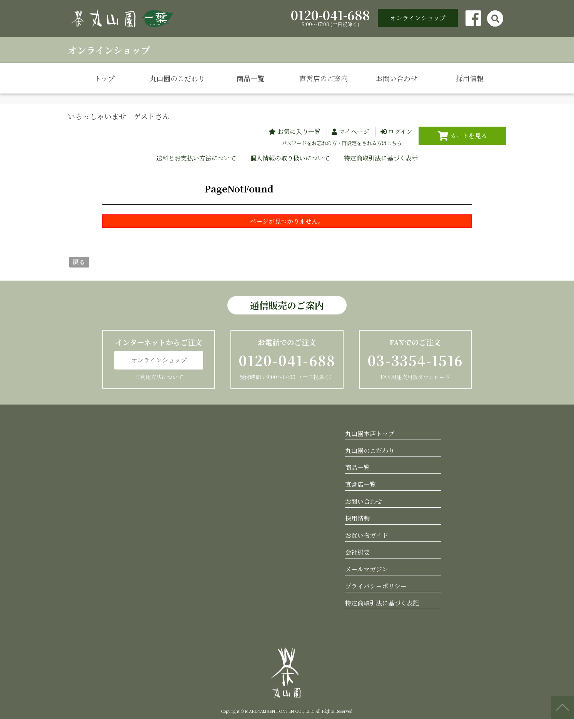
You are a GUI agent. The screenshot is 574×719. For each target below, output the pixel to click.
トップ (104, 78)
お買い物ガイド (366, 535)
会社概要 (357, 552)
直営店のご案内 (323, 78)
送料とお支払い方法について (196, 158)
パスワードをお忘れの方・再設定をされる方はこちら (342, 143)
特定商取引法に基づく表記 (382, 603)
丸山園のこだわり (177, 78)
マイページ (354, 131)
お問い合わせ (396, 78)
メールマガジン (366, 569)
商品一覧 (250, 78)
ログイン (400, 131)
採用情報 (470, 78)
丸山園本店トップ (369, 433)
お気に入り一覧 (298, 131)
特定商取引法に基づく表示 (381, 158)
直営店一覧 (360, 484)
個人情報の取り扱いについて (290, 158)
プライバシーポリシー (376, 586)
